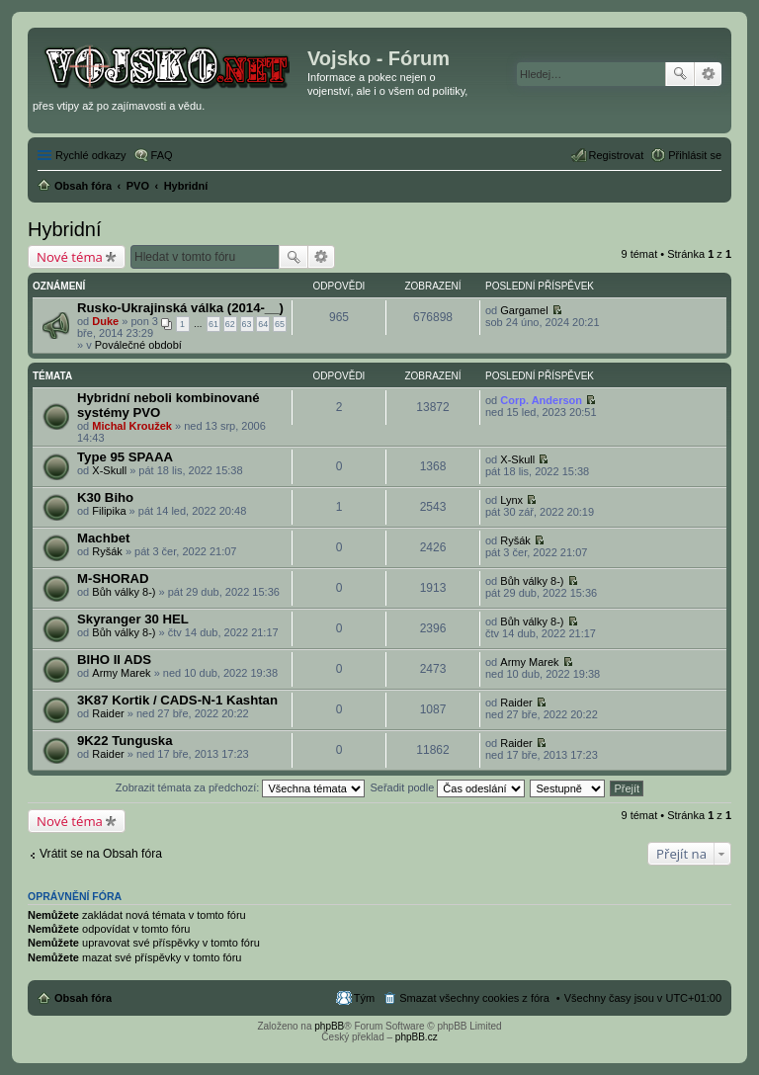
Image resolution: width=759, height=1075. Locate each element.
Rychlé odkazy (90, 155)
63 (247, 324)
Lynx (511, 500)
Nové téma (70, 257)
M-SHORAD (113, 578)
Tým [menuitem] (364, 998)
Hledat (680, 74)
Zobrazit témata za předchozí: (241, 787)
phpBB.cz (416, 1037)
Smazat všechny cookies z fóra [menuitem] (474, 998)
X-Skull (109, 470)
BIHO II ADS (114, 659)
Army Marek (121, 673)
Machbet (103, 538)
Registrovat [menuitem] (616, 155)
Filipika (109, 511)
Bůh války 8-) (123, 592)
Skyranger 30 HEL (133, 619)
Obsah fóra (83, 998)
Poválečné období (138, 345)
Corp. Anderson (541, 400)
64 (263, 324)
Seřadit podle (447, 787)
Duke (105, 321)
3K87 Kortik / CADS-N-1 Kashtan (177, 700)
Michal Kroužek (132, 426)
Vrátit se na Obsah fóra (101, 854)
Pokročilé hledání (708, 74)
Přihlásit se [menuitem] (694, 155)
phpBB (329, 1026)
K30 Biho (105, 497)
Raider (108, 713)
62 (230, 324)
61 (213, 324)
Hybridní (64, 229)
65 (280, 324)
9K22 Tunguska (125, 740)
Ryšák (107, 551)
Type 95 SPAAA (125, 457)
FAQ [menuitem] (162, 155)
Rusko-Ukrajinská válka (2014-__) (180, 307)
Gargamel (524, 310)
